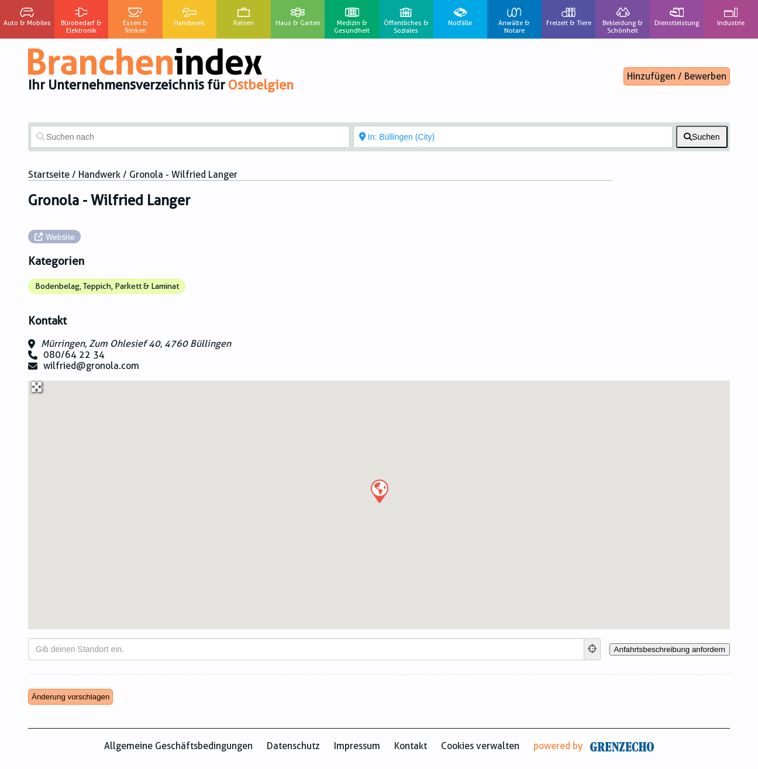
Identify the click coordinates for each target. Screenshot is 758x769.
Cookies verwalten (480, 745)
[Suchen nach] (190, 137)
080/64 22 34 (74, 354)
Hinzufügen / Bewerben (676, 76)
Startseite (49, 174)
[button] (379, 490)
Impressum (357, 745)
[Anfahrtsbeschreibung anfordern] (669, 649)
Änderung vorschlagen (70, 696)
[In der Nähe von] (513, 137)
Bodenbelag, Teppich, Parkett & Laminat (107, 286)
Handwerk (99, 174)
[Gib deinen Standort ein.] (306, 649)
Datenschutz (293, 745)
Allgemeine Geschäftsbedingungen (178, 745)
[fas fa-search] (702, 137)
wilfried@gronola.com (91, 365)
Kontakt (410, 745)
